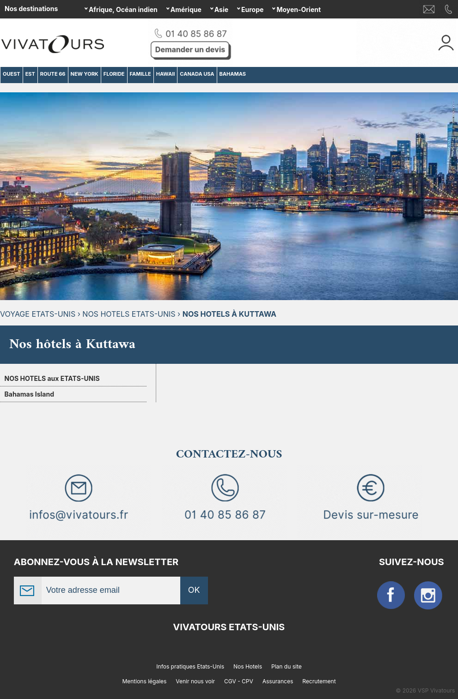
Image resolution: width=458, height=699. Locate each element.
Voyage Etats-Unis (37, 314)
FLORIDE (114, 74)
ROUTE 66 (53, 74)
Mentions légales (144, 681)
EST (30, 74)
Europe (252, 9)
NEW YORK (84, 74)
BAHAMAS (233, 74)
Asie (221, 9)
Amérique (186, 9)
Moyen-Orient (298, 9)
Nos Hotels (247, 666)
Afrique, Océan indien (123, 9)
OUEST (11, 74)
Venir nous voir (195, 681)
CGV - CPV (238, 681)
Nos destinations (31, 8)
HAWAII (165, 74)
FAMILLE (140, 74)
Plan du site (286, 666)
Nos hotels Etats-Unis (128, 314)
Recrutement (319, 681)
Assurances (278, 681)
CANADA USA (197, 74)
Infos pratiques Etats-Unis (190, 666)
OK (194, 590)
